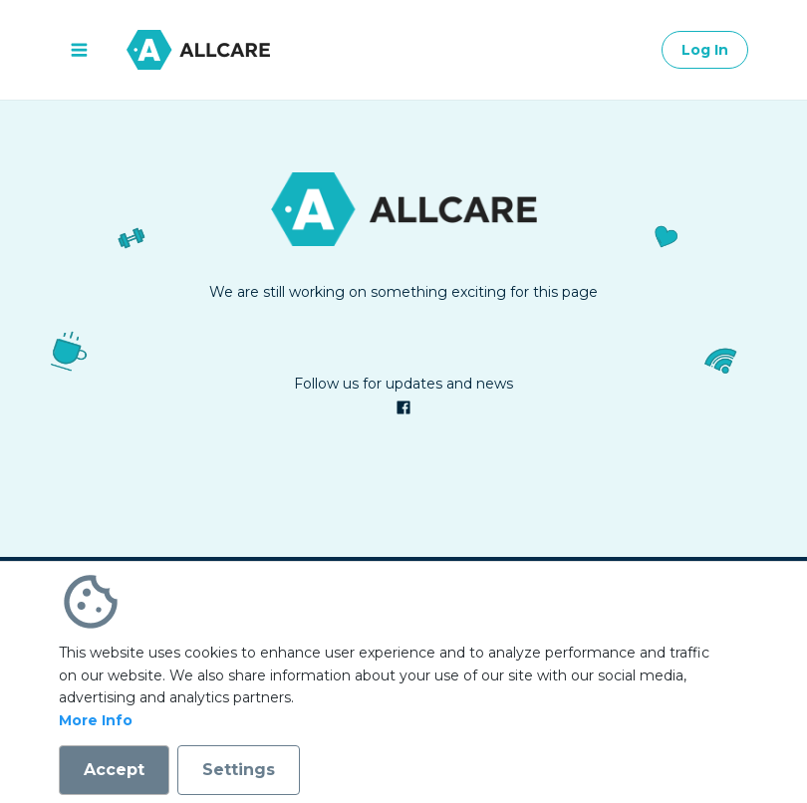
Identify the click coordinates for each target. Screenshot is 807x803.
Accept (114, 769)
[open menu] (79, 50)
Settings (238, 769)
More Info (96, 720)
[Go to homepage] (198, 50)
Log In (704, 50)
